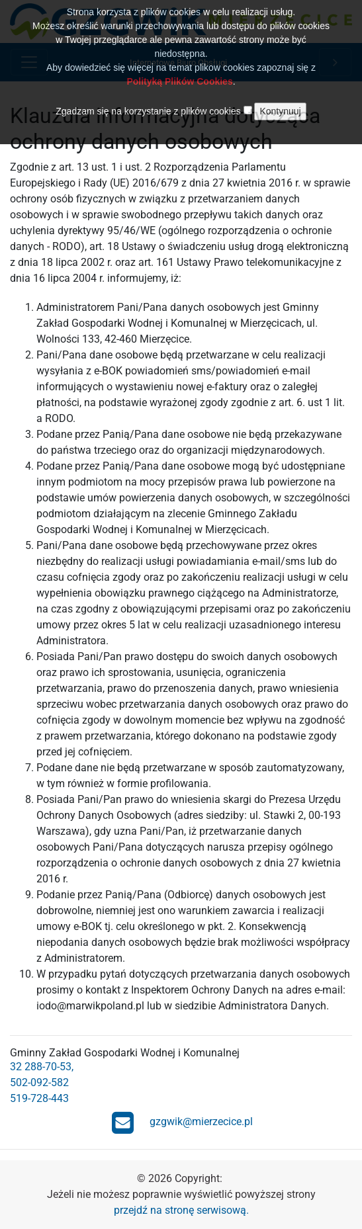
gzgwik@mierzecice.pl (183, 1122)
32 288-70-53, (41, 1066)
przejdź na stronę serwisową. (181, 1210)
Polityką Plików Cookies (179, 73)
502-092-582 (39, 1082)
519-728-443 (39, 1098)
